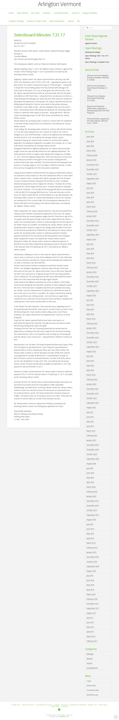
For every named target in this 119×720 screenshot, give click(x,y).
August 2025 (91, 183)
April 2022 (90, 370)
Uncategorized (92, 668)
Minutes (90, 658)
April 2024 (90, 258)
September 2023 (93, 291)
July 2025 (90, 188)
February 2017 (92, 641)
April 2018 (90, 590)
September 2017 (93, 608)
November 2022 (93, 337)
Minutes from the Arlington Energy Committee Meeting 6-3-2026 (98, 77)
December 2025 (93, 165)
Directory (103, 705)
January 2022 (91, 384)
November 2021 (93, 393)
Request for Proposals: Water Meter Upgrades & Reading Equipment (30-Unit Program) (98, 109)
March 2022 (91, 375)
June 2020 (90, 473)
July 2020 (90, 468)
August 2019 (91, 519)
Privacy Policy (28, 705)
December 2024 (93, 221)
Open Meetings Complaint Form (97, 62)
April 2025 (90, 202)
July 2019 (90, 524)
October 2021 (92, 398)
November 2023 (93, 281)
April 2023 (90, 314)
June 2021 (90, 417)
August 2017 (91, 613)
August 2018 (91, 571)
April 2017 (90, 632)
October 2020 (92, 454)
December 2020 (93, 445)
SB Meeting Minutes (78, 705)
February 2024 (92, 267)
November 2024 (93, 225)
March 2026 (91, 150)
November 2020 (93, 449)
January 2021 (91, 440)
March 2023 (91, 319)
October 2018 (92, 562)
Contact (64, 706)
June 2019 (90, 529)
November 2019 (93, 505)
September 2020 (93, 459)
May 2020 (90, 477)
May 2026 (90, 141)
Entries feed (91, 685)
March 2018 (91, 594)
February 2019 (92, 547)
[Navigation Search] (78, 21)
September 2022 (93, 347)
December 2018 (93, 557)
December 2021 (93, 389)
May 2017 (90, 627)
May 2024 (90, 253)
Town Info (55, 706)
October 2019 (92, 510)
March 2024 (91, 263)
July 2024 (90, 244)
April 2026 (90, 146)
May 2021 (90, 421)
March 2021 (91, 431)
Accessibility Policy (44, 705)
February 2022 (92, 379)
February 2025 (92, 211)
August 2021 (91, 407)
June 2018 (90, 580)
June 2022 (90, 361)
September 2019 (93, 515)
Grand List (92, 705)
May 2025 (90, 197)
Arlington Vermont (59, 4)
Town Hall (16, 705)
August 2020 (91, 463)
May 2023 (90, 309)
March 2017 (91, 636)
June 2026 (90, 136)
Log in (89, 681)
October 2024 (92, 230)
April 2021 (90, 426)
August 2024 (91, 239)
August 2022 (91, 351)
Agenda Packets (91, 43)
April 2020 (90, 482)
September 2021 (93, 403)
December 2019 (93, 501)
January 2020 (91, 496)
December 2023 (93, 277)
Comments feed (93, 690)
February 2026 (92, 155)
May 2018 (90, 585)
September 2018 (93, 566)
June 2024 (90, 249)
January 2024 (91, 272)
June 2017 (90, 622)
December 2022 (93, 333)
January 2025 (91, 216)
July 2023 (90, 300)
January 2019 (91, 552)
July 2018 (90, 575)
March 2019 (91, 543)
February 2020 (92, 491)
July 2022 (90, 356)
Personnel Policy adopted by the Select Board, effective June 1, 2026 (98, 121)
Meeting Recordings (92, 52)
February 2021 (92, 435)
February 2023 (92, 323)
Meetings (90, 654)
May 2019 (90, 533)
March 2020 (91, 487)
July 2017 (90, 618)
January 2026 (91, 160)
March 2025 (91, 206)
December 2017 (93, 603)
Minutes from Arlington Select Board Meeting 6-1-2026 (97, 88)
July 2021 (90, 412)
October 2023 (92, 286)
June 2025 (90, 193)
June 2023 (90, 305)
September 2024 (93, 234)
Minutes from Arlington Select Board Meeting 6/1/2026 (96, 98)
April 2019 (90, 538)
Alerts (57, 705)
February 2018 (92, 599)
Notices (89, 663)
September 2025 (93, 178)
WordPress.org (92, 695)
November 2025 (93, 169)
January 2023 (91, 328)
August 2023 (91, 295)
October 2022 (92, 342)
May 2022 (90, 365)
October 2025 (92, 174)
